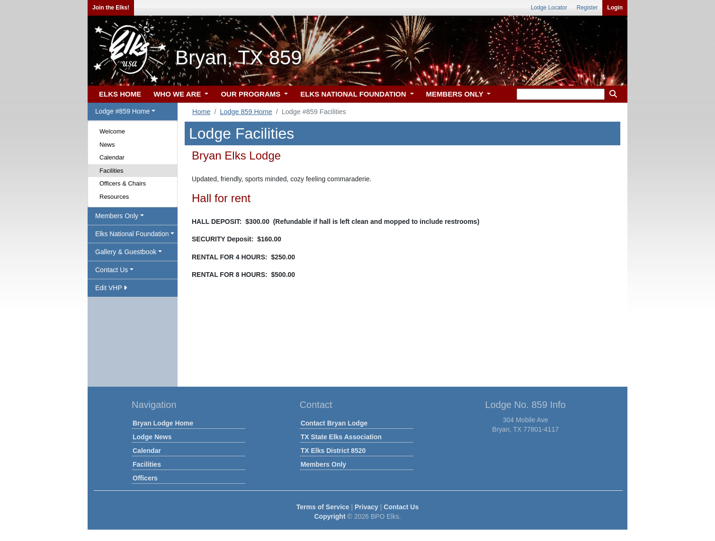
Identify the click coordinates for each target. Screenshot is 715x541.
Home (201, 111)
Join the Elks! (110, 7)
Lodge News (152, 437)
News (107, 144)
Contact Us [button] (111, 270)
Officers (145, 478)
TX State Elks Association (341, 437)
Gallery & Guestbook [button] (125, 252)
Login (615, 7)
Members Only (323, 464)
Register (587, 7)
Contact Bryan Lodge (334, 423)
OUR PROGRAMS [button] (251, 94)
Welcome (112, 131)
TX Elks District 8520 (333, 450)
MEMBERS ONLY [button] (455, 94)
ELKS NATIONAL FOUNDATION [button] (354, 94)
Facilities (111, 170)
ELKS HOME (120, 94)
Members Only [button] (116, 216)
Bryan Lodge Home (163, 423)
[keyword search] (561, 94)
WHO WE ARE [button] (178, 94)
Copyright (329, 516)
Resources (114, 196)
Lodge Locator (549, 7)
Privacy (366, 507)
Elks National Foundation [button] (132, 234)
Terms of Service (322, 507)
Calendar (112, 157)
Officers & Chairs (122, 183)
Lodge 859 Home (246, 111)
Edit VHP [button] (111, 288)
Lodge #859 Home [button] (122, 111)
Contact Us (401, 507)
